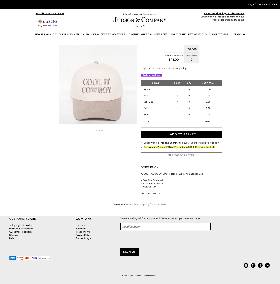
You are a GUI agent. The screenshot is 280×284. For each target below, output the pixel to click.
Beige (147, 89)
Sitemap (13, 235)
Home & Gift (160, 34)
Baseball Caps (133, 204)
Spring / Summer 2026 (154, 204)
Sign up (129, 251)
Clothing (134, 34)
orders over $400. (50, 13)
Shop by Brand (177, 34)
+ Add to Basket (181, 134)
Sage (146, 114)
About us (81, 228)
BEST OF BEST (195, 34)
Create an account (267, 4)
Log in (251, 4)
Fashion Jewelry (101, 34)
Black (146, 96)
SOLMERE (74, 34)
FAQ (11, 238)
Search (239, 34)
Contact (80, 225)
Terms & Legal (83, 238)
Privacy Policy (83, 235)
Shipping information (20, 225)
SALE (207, 34)
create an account (161, 68)
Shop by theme (220, 34)
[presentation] (147, 239)
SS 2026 (85, 34)
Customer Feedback (20, 231)
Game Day (146, 34)
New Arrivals (43, 34)
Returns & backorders (21, 228)
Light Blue (148, 102)
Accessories (119, 34)
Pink (146, 108)
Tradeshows (83, 231)
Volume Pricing (157, 147)
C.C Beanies (60, 34)
